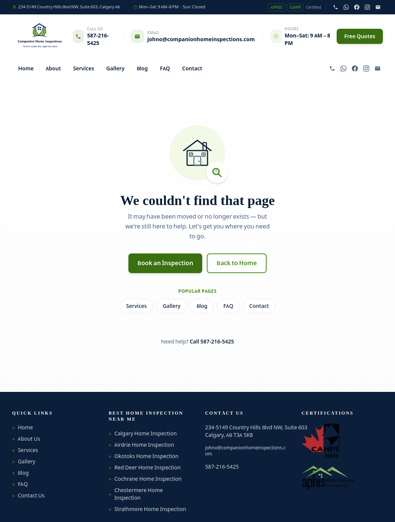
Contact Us (28, 495)
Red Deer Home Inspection (145, 467)
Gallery (115, 68)
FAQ (165, 68)
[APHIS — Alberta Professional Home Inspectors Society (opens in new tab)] (327, 477)
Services (83, 68)
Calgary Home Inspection (143, 433)
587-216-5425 (222, 467)
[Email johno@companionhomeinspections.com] (378, 7)
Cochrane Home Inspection (145, 479)
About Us (26, 439)
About (53, 68)
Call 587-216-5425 (212, 342)
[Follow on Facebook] (357, 7)
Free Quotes (359, 36)
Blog (142, 68)
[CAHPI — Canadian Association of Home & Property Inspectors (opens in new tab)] (320, 441)
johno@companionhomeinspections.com (245, 451)
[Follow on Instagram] (367, 7)
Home (26, 68)
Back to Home (237, 263)
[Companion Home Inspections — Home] (39, 36)
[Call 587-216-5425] (335, 7)
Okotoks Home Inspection (144, 456)
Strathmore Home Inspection (147, 509)
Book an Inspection (165, 263)
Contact (192, 68)
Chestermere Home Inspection (136, 494)
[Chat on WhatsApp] (346, 7)
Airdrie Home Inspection (141, 445)
